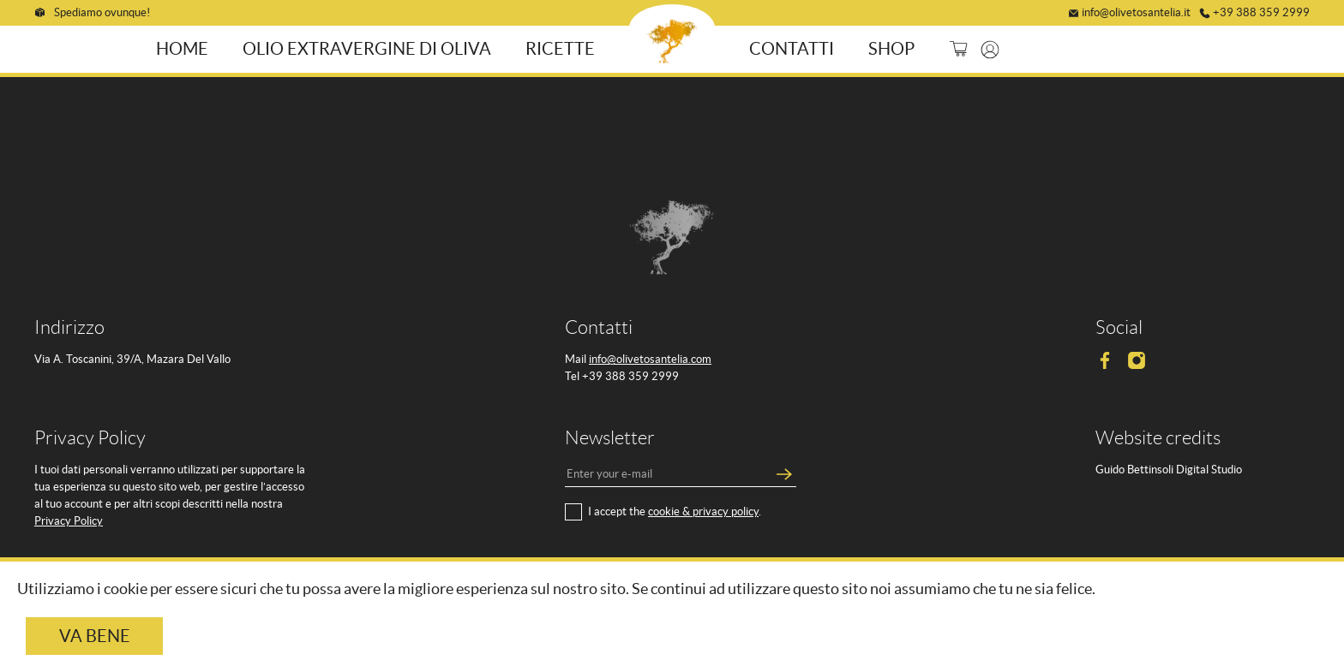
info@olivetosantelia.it (1136, 10)
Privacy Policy (68, 520)
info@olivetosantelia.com (650, 358)
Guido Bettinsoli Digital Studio (1168, 468)
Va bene (94, 636)
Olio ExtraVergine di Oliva (369, 48)
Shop (889, 48)
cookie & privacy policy (703, 510)
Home (185, 48)
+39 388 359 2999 (1261, 10)
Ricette (562, 48)
